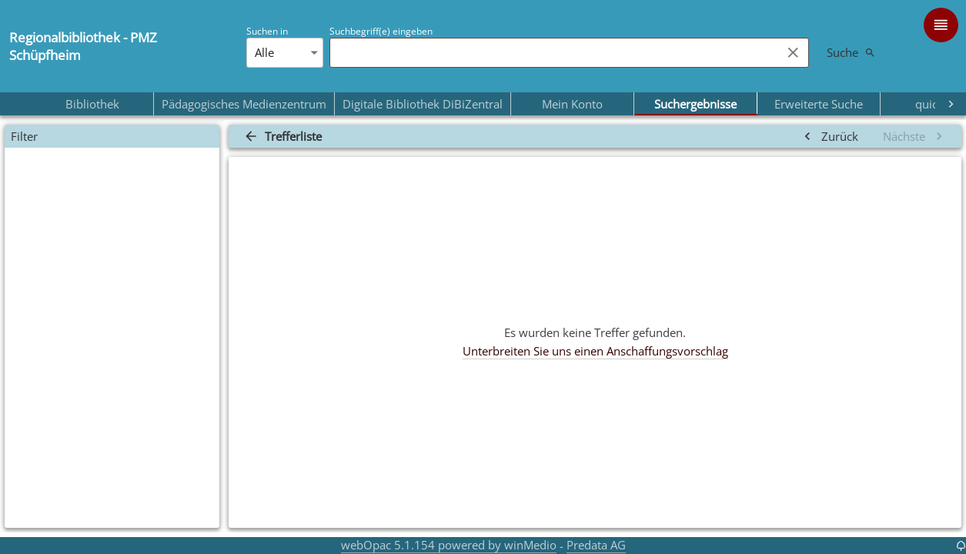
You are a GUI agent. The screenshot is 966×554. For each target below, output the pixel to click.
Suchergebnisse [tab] (695, 103)
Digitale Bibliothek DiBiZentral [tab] (422, 103)
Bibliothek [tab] (92, 103)
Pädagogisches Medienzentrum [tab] (244, 103)
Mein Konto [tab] (572, 103)
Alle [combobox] (264, 52)
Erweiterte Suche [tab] (818, 103)
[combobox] (551, 52)
